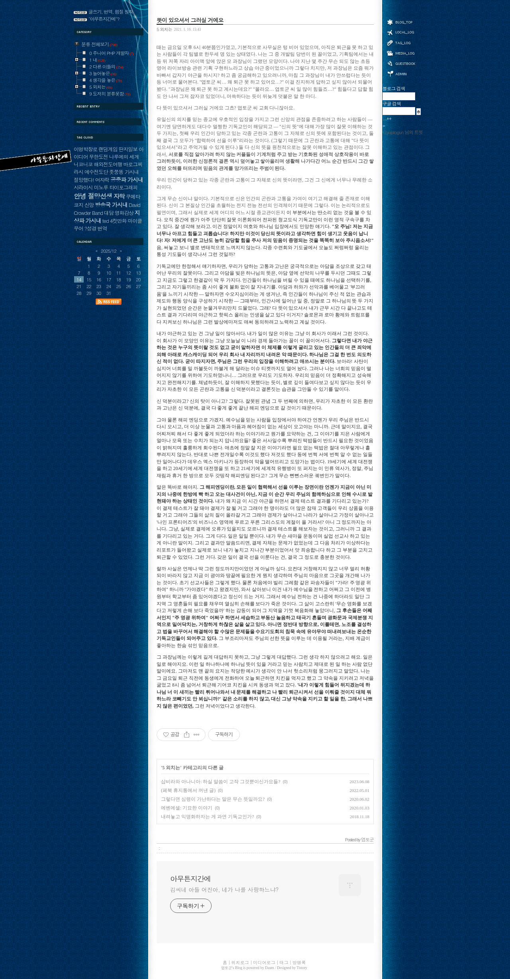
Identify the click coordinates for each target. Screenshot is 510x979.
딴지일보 (128, 149)
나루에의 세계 (124, 156)
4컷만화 (118, 220)
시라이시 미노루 (91, 187)
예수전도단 (96, 172)
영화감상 (124, 212)
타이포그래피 (123, 187)
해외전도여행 (108, 164)
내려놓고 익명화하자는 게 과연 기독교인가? (207, 816)
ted (105, 220)
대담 (109, 212)
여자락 (102, 179)
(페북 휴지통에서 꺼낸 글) (188, 790)
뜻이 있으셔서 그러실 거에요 (190, 20)
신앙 (89, 205)
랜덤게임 (107, 149)
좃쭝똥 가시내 (124, 172)
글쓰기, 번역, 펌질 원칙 (110, 11)
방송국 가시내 (111, 205)
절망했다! (84, 179)
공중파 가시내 (126, 179)
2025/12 (108, 251)
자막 (119, 196)
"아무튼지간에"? (104, 19)
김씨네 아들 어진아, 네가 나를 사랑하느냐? (224, 889)
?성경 (90, 228)
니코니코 (83, 164)
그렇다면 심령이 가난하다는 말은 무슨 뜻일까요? (213, 799)
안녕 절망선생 (93, 196)
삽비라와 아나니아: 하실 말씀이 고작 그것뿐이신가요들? (220, 781)
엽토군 (226, 968)
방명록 (400, 63)
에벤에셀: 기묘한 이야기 (186, 808)
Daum (269, 968)
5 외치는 (164, 29)
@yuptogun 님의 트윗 (402, 132)
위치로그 (400, 32)
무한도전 (98, 156)
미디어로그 (400, 53)
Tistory (301, 968)
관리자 (400, 73)
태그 (400, 42)
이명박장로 (85, 149)
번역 (102, 228)
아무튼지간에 (190, 878)
